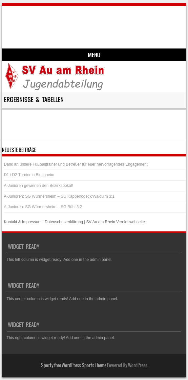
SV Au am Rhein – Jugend (61, 22)
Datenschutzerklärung (64, 222)
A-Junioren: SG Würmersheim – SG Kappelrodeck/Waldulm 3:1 (59, 196)
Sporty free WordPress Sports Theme (73, 365)
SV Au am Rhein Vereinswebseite (115, 222)
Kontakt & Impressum (23, 222)
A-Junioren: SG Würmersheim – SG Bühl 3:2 (43, 207)
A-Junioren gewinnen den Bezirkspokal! (38, 185)
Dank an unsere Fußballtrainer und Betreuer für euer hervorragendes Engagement (76, 164)
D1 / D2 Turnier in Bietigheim (29, 174)
